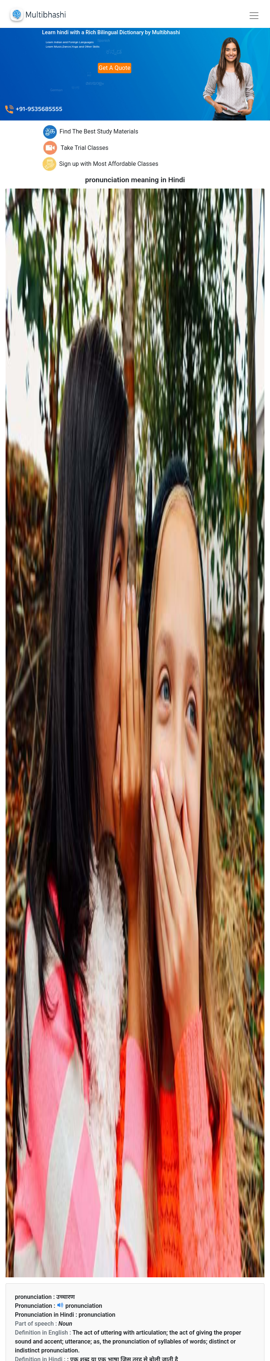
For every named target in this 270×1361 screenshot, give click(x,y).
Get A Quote (115, 67)
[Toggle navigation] (254, 16)
